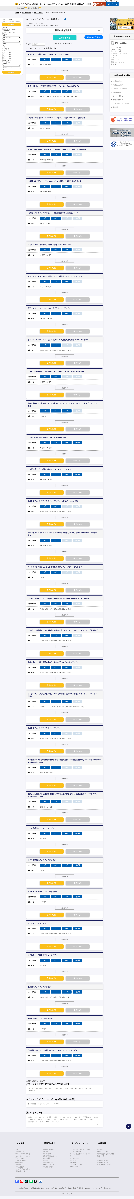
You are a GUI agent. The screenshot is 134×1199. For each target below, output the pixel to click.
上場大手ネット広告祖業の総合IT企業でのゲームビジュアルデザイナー (54, 663)
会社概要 (100, 1152)
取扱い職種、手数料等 (75, 1191)
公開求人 (5, 29)
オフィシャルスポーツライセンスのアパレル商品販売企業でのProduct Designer (58, 341)
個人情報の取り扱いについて (39, 1191)
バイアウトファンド (65, 1122)
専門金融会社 (117, 92)
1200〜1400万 (59, 1091)
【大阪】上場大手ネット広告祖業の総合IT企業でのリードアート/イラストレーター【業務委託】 (63, 632)
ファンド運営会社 (118, 96)
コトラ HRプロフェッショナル (80, 1152)
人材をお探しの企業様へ (106, 1)
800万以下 (5, 49)
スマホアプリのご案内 (22, 1171)
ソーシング (55, 1124)
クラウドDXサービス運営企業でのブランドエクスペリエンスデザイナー (54, 86)
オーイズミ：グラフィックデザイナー (42, 925)
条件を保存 (64, 38)
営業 (112, 57)
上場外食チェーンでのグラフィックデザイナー (45, 730)
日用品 (49, 1119)
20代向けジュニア (48, 1167)
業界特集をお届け (48, 1152)
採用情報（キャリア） (104, 1163)
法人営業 (77, 1119)
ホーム (17, 1152)
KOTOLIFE (73, 1163)
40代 (13, 32)
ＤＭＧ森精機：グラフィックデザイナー (42, 830)
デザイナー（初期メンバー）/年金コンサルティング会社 (48, 54)
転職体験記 (19, 1165)
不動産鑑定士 (87, 1119)
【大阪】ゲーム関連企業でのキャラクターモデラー (47, 438)
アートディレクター (116, 52)
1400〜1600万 (69, 1091)
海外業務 (32, 1122)
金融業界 (45, 1154)
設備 (56, 1119)
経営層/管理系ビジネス (50, 1158)
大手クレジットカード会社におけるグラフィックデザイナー (50, 309)
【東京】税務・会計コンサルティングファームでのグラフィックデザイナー (56, 372)
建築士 (96, 1119)
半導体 (91, 1122)
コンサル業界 (47, 1156)
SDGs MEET (74, 1169)
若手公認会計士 (48, 1165)
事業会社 (56, 1106)
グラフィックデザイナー (118, 50)
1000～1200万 (6, 52)
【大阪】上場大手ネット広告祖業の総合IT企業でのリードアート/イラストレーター (58, 600)
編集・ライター (115, 59)
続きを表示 (65, 70)
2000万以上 (6, 62)
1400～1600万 (6, 56)
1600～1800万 (6, 58)
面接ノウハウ (19, 1161)
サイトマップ (97, 1191)
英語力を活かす (32, 1124)
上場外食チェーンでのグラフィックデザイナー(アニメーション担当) (53, 502)
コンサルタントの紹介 (22, 1158)
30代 (9, 32)
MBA (47, 1124)
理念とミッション (102, 1154)
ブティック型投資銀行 (120, 88)
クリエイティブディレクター (119, 53)
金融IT (30, 1119)
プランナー (114, 55)
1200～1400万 (6, 54)
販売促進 (113, 64)
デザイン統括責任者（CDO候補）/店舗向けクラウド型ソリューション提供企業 (57, 150)
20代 (4, 32)
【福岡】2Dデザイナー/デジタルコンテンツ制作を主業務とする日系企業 (54, 181)
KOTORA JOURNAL (76, 1167)
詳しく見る (50, 77)
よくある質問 (19, 1169)
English (117, 1)
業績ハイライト (102, 1158)
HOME (17, 13)
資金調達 (47, 1122)
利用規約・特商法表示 (59, 1191)
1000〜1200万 (49, 1091)
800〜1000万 (39, 1091)
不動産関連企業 (118, 100)
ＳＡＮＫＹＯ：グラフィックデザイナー (42, 894)
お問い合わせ (23, 1191)
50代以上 (5, 34)
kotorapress (73, 1165)
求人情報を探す (26, 13)
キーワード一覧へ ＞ (95, 1127)
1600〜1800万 (79, 1091)
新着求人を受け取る (93, 37)
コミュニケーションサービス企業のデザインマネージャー (49, 245)
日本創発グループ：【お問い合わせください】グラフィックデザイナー (54, 1053)
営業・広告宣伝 (38, 13)
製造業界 (45, 1163)
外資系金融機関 (118, 85)
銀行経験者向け (48, 1169)
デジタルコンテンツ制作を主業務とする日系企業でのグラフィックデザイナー (56, 277)
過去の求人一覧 (20, 1174)
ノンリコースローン (66, 1119)
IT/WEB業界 (46, 1161)
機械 (41, 1124)
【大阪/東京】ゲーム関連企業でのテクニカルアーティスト (49, 470)
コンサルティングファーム (45, 1106)
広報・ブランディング (117, 63)
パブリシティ (101, 1161)
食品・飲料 (83, 1122)
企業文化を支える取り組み (105, 1156)
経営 (55, 1122)
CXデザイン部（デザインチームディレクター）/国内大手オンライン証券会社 (56, 118)
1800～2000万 (6, 60)
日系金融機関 (32, 1106)
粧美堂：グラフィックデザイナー (40, 989)
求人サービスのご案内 (22, 1156)
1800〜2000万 (88, 1091)
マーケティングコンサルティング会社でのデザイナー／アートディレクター (56, 568)
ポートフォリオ (39, 1119)
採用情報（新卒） (102, 1165)
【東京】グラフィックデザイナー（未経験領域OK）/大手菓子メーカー (54, 213)
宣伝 (112, 61)
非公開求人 (12, 29)
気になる (78, 77)
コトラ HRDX (74, 1161)
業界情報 (18, 1167)
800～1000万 (6, 50)
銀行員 (40, 1122)
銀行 (75, 1122)
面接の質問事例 (20, 1163)
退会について (108, 1191)
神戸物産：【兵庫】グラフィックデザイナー (44, 957)
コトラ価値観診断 (75, 1154)
